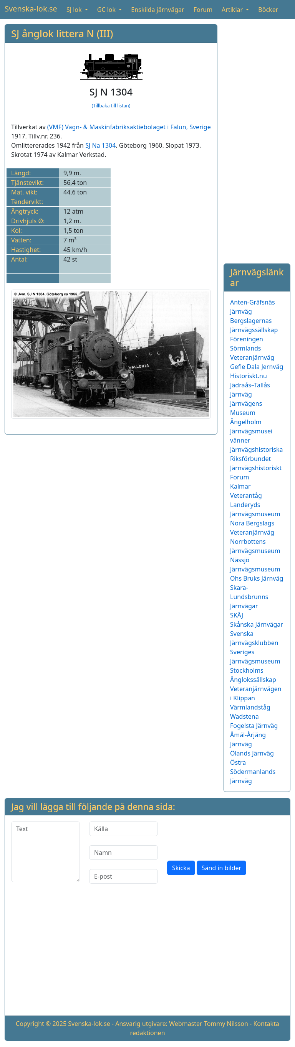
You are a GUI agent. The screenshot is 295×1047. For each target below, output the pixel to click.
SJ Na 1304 (100, 145)
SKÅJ (236, 615)
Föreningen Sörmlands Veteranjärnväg (252, 348)
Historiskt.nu (248, 376)
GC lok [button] (107, 9)
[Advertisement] (257, 139)
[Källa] (123, 828)
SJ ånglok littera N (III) (62, 33)
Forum (203, 9)
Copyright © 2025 (41, 1023)
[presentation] (225, 836)
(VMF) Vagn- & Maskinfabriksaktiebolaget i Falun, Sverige (129, 127)
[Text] (45, 851)
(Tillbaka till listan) (111, 105)
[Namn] (123, 852)
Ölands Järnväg (252, 753)
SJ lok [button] (74, 9)
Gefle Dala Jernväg (256, 366)
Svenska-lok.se (31, 8)
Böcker (268, 9)
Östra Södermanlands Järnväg (252, 771)
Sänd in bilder (221, 868)
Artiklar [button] (233, 9)
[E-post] (123, 876)
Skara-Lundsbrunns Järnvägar (249, 596)
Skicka (181, 868)
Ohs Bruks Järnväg (256, 578)
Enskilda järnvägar (157, 9)
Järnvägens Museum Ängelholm (246, 412)
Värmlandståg (250, 707)
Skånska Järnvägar (256, 624)
